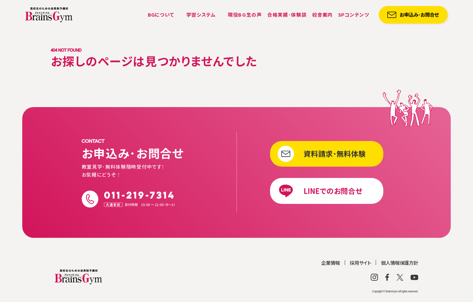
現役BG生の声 (245, 14)
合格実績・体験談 (287, 14)
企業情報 (330, 262)
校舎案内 (322, 14)
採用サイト (360, 262)
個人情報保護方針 (399, 262)
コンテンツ (353, 14)
